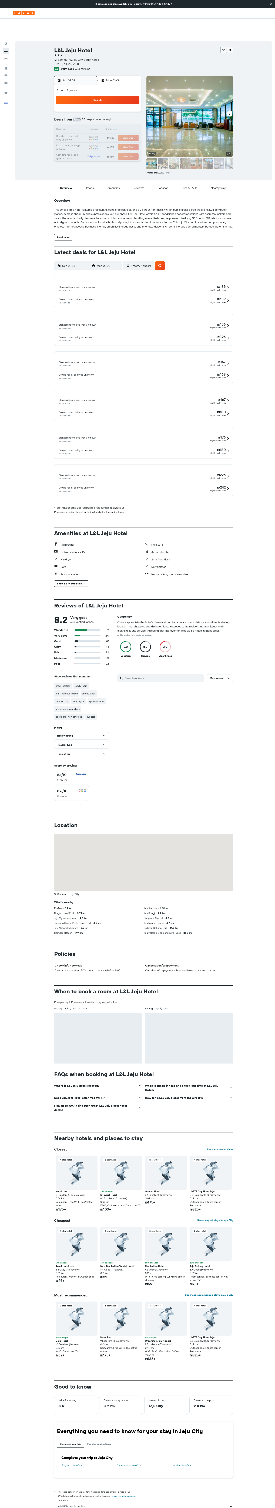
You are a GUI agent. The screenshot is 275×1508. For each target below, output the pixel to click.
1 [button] (131, 93)
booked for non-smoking (69, 692)
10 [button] (89, 110)
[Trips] (6, 73)
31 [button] (89, 135)
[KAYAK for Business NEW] (6, 63)
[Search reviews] (163, 653)
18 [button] (98, 118)
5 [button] (106, 101)
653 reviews (82, 49)
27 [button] (114, 127)
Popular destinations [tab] (99, 1419)
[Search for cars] (6, 38)
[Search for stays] (6, 31)
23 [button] (81, 127)
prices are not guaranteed (124, 1471)
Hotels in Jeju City (181, 1440)
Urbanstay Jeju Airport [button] (158, 1316)
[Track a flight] (6, 55)
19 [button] (106, 118)
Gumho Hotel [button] (152, 1166)
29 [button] (131, 127)
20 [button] (115, 118)
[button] (271, 4)
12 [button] (106, 110)
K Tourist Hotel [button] (108, 1170)
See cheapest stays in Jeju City (215, 1195)
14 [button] (123, 110)
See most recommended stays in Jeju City (209, 1270)
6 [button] (115, 101)
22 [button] (131, 118)
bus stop (91, 692)
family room (81, 661)
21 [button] (123, 118)
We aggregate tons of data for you (145, 1488)
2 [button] (81, 101)
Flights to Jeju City (72, 1440)
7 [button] (123, 101)
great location (63, 661)
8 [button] (132, 101)
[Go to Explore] (6, 48)
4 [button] (98, 101)
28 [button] (123, 127)
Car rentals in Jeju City (129, 1440)
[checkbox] (71, 752)
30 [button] (81, 135)
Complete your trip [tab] (70, 1419)
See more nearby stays (220, 1124)
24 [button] (89, 127)
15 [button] (131, 110)
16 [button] (81, 118)
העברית (168, 3)
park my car (78, 676)
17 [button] (89, 118)
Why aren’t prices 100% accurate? (145, 1494)
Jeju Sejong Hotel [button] (200, 1241)
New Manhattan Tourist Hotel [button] (117, 1241)
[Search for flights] (6, 23)
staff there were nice (67, 669)
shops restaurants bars (68, 684)
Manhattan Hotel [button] (154, 1241)
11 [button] (98, 110)
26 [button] (106, 127)
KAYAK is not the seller (145, 1482)
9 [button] (81, 110)
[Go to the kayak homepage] (24, 13)
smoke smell (88, 669)
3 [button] (89, 101)
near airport (62, 676)
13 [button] (115, 110)
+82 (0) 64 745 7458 (66, 44)
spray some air (97, 676)
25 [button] (98, 127)
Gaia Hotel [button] (62, 1316)
